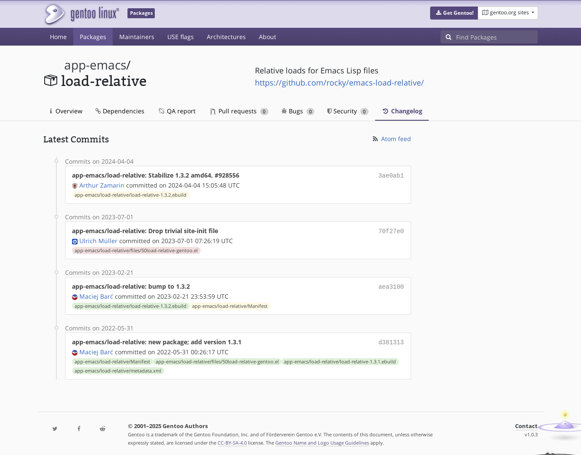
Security (348, 111)
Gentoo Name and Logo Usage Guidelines (322, 439)
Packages (93, 37)
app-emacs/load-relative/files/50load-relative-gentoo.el (136, 249)
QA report (176, 111)
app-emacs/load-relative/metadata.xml (118, 367)
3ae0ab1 (391, 175)
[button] (454, 13)
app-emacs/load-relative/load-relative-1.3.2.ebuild (130, 194)
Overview (66, 111)
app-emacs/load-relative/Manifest (230, 303)
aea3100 (391, 284)
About (267, 37)
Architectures (226, 37)
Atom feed (391, 139)
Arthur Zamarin (101, 184)
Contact (526, 422)
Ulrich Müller (98, 239)
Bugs (298, 111)
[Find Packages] (497, 36)
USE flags (180, 37)
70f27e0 (391, 230)
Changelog (402, 111)
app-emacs (95, 65)
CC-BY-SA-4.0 (232, 439)
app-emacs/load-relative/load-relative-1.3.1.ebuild (340, 358)
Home (58, 37)
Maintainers (136, 37)
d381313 (391, 339)
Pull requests (239, 111)
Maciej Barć (96, 294)
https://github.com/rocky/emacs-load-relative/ (339, 82)
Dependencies (119, 111)
